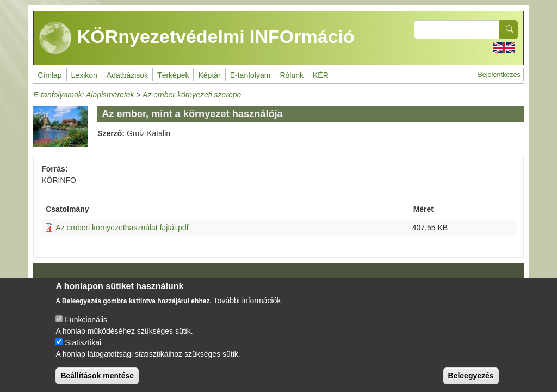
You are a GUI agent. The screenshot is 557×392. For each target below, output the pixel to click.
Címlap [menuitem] (49, 75)
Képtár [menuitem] (209, 75)
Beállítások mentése (97, 383)
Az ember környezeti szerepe (192, 94)
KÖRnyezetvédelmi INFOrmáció (197, 38)
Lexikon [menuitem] (84, 75)
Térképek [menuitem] (173, 75)
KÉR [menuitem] (321, 75)
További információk (247, 308)
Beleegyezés (471, 383)
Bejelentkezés (499, 74)
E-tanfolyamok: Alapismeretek (83, 94)
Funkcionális (86, 327)
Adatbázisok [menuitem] (127, 75)
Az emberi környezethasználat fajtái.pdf (121, 227)
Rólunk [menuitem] (292, 75)
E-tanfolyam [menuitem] (250, 75)
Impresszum (65, 283)
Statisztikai (83, 350)
